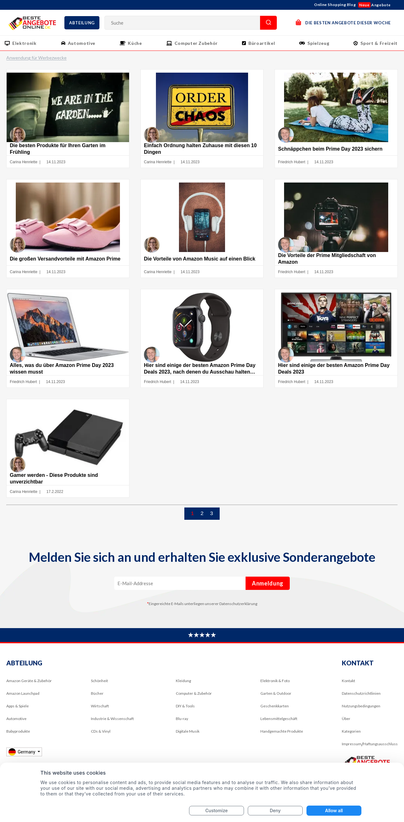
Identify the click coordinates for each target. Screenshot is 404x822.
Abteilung (82, 22)
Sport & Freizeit (378, 43)
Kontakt (348, 685)
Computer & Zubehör (194, 698)
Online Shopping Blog (335, 4)
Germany (22, 757)
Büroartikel (261, 43)
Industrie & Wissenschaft (112, 723)
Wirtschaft (100, 711)
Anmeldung (267, 588)
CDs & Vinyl (100, 736)
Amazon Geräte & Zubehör (29, 685)
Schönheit (99, 685)
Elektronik (24, 43)
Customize (216, 810)
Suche (268, 23)
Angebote (374, 5)
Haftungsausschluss (380, 749)
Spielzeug (318, 43)
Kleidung (183, 685)
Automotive (82, 43)
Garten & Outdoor (275, 698)
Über (346, 723)
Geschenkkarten (274, 711)
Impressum (351, 749)
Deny (275, 810)
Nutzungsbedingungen (361, 711)
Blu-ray (182, 723)
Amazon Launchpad (22, 698)
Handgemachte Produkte (281, 736)
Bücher (97, 698)
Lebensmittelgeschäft (278, 723)
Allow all (334, 810)
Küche (135, 43)
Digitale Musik (187, 736)
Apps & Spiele (17, 711)
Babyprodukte (18, 736)
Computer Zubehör (196, 43)
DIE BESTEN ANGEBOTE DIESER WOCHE (343, 22)
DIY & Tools (185, 711)
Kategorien (351, 736)
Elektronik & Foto (275, 685)
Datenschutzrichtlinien (361, 698)
